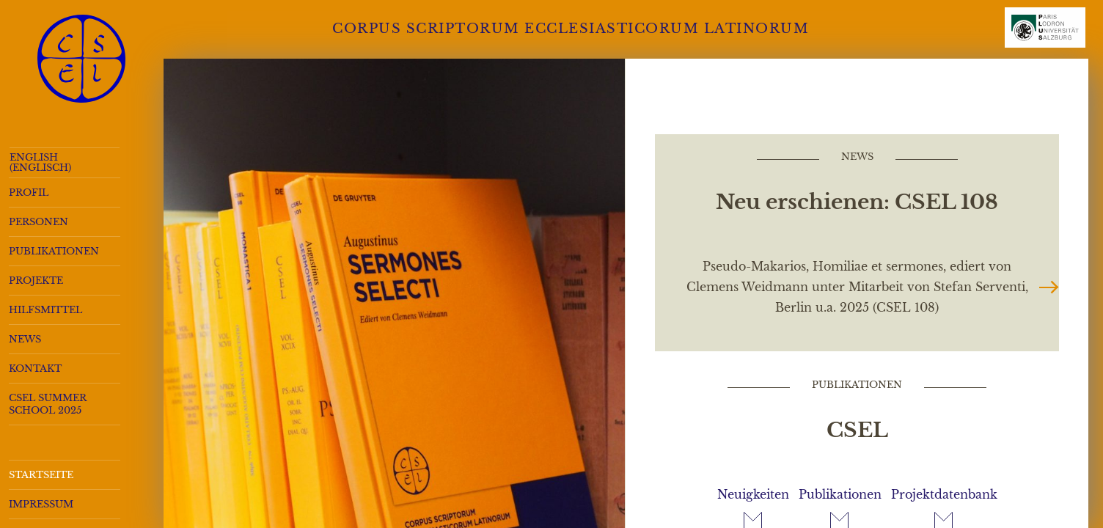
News (25, 339)
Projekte (36, 280)
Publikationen (54, 251)
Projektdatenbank (944, 494)
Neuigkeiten (753, 494)
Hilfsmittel (45, 310)
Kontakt (35, 368)
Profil (28, 192)
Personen (38, 222)
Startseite (41, 475)
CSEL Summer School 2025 (48, 404)
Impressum (41, 504)
